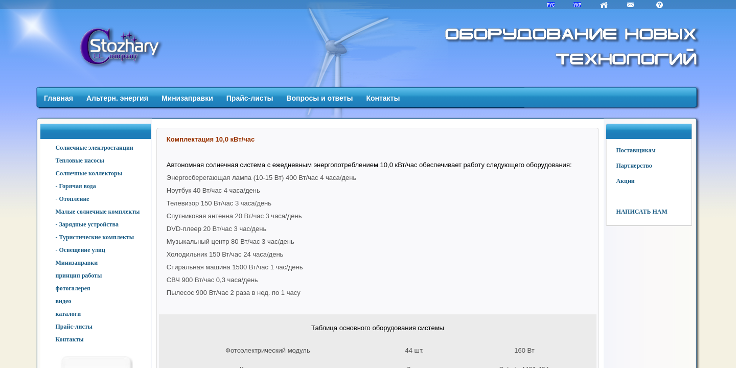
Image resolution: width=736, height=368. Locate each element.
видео (64, 301)
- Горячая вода (76, 186)
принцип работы (79, 275)
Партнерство (634, 165)
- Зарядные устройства (87, 224)
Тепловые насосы (80, 160)
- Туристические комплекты (95, 237)
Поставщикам (635, 150)
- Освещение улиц (80, 250)
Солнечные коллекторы (89, 173)
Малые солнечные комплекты (98, 211)
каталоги (68, 313)
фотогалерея (73, 288)
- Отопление (72, 198)
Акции (625, 181)
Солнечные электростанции (94, 147)
